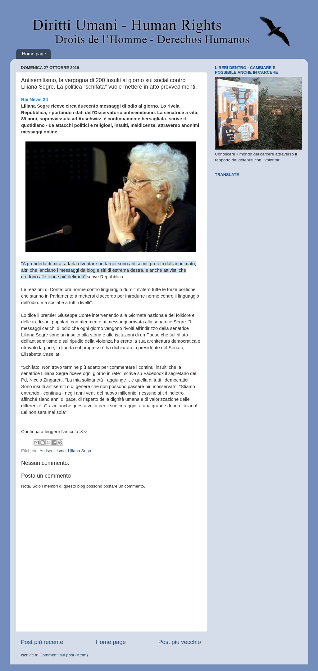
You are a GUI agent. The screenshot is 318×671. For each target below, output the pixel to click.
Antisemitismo (52, 450)
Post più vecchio (179, 642)
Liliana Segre (80, 450)
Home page (34, 53)
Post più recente (42, 642)
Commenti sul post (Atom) (63, 655)
